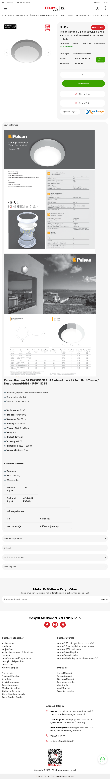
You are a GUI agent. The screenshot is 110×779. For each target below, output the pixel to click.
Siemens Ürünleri (65, 679)
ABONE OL (104, 599)
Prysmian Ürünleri (65, 691)
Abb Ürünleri (63, 685)
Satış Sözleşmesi (10, 685)
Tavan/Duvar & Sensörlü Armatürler (38, 15)
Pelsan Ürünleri (64, 676)
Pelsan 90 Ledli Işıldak (67, 652)
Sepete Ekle (83, 83)
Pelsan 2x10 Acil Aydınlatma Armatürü (75, 643)
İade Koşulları (55, 567)
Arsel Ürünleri (63, 688)
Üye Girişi (6, 679)
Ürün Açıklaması (55, 125)
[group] (27, 50)
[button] (27, 80)
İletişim (106, 2)
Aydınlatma (18, 15)
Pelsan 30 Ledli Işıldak (67, 655)
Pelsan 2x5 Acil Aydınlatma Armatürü (75, 646)
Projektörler (7, 649)
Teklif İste (97, 27)
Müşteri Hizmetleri (11, 688)
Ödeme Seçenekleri (55, 538)
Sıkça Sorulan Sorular (12, 697)
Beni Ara (55, 548)
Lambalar (6, 646)
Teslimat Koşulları (10, 676)
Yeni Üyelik (7, 673)
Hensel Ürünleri (64, 673)
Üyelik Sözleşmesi (10, 682)
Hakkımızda (97, 2)
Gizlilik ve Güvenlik (11, 691)
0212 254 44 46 (7, 2)
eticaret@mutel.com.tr (24, 2)
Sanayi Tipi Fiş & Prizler (13, 661)
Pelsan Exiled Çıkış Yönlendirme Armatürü (77, 658)
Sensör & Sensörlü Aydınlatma (17, 658)
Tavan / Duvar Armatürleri (64, 15)
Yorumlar (55, 557)
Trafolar (6, 655)
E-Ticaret (46, 776)
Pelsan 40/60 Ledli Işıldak (69, 649)
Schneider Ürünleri (66, 682)
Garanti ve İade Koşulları (14, 694)
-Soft (39, 776)
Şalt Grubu (7, 664)
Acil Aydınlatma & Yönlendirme (17, 652)
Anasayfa (7, 15)
